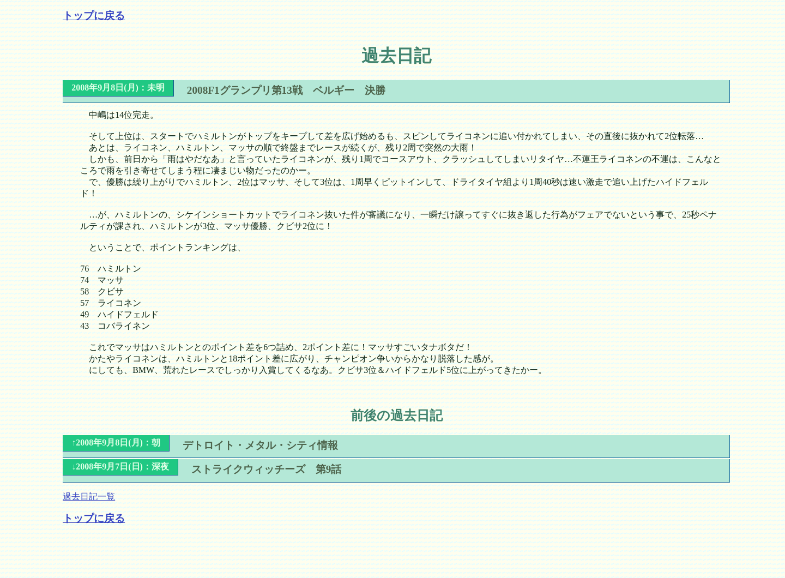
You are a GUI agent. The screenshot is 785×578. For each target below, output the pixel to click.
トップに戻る (94, 15)
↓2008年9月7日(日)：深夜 (120, 466)
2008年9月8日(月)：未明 (118, 87)
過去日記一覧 (89, 496)
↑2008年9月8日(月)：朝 (115, 442)
